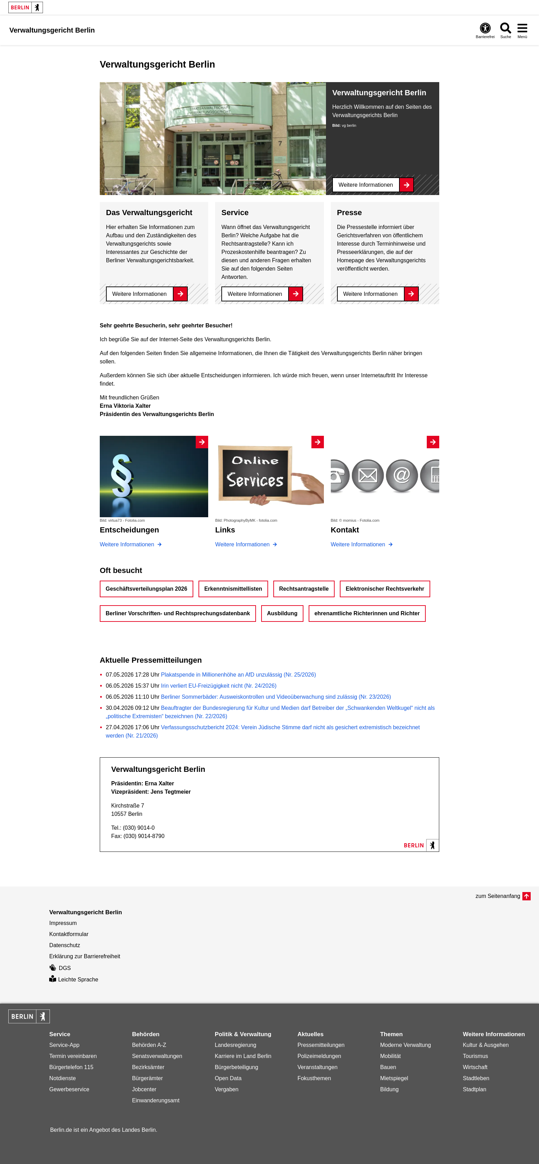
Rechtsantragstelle (304, 589)
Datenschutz (64, 945)
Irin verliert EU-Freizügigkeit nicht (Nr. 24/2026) (218, 686)
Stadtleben (476, 1078)
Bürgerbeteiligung (236, 1067)
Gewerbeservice (69, 1089)
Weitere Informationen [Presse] (370, 294)
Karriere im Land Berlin (243, 1056)
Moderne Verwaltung (405, 1045)
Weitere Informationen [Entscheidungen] (128, 544)
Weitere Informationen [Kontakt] (359, 544)
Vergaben (227, 1089)
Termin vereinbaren (73, 1056)
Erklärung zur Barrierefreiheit (84, 956)
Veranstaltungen (318, 1067)
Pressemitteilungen (321, 1045)
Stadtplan (474, 1089)
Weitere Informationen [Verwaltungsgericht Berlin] (365, 185)
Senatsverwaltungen (157, 1056)
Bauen (388, 1067)
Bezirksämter (148, 1067)
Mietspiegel (394, 1078)
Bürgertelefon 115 (71, 1067)
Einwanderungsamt (155, 1100)
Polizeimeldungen (319, 1056)
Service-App (64, 1045)
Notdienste (62, 1078)
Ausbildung (282, 613)
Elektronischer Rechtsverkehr (385, 589)
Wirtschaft (475, 1067)
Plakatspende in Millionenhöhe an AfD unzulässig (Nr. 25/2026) (238, 675)
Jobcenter (144, 1089)
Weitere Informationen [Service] (255, 294)
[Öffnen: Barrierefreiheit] (485, 30)
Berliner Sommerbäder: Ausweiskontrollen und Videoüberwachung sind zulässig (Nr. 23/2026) (276, 697)
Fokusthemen (314, 1078)
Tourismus (475, 1056)
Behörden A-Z (149, 1045)
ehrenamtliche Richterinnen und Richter (367, 613)
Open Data (228, 1078)
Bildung (389, 1089)
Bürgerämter (147, 1078)
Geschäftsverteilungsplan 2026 (146, 589)
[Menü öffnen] (522, 30)
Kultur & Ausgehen (486, 1045)
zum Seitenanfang (498, 896)
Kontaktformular (68, 934)
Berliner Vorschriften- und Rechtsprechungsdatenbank (178, 613)
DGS (60, 968)
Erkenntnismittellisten (233, 589)
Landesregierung (235, 1045)
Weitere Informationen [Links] (243, 544)
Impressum (63, 923)
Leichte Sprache (73, 979)
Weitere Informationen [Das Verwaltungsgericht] (139, 294)
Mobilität (390, 1056)
